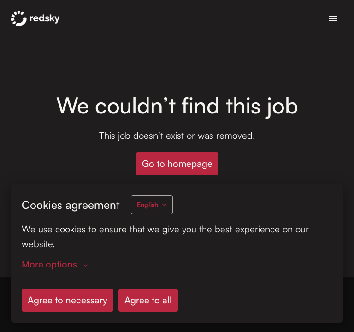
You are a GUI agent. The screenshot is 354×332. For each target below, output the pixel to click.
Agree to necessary (67, 300)
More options (55, 264)
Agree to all (148, 300)
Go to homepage (177, 163)
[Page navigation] (333, 18)
